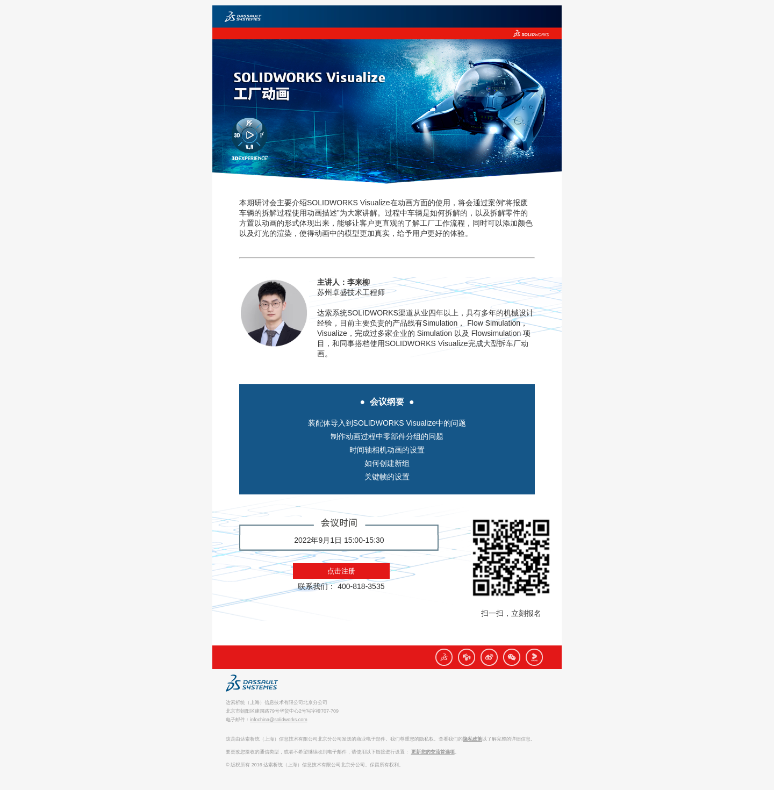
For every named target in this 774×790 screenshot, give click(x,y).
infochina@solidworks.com (278, 719)
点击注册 (341, 571)
